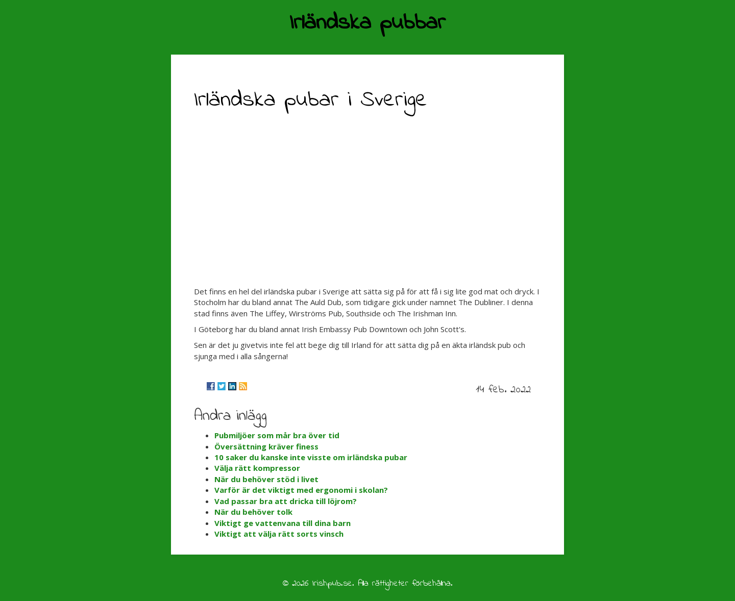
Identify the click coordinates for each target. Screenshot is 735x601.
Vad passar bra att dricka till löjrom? (285, 501)
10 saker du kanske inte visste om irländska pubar (310, 457)
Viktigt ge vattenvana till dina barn (282, 523)
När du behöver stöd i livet (266, 479)
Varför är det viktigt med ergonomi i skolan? (301, 490)
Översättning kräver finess (266, 446)
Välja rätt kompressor (257, 468)
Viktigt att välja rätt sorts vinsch (279, 534)
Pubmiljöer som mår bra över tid (276, 435)
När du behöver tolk (253, 512)
